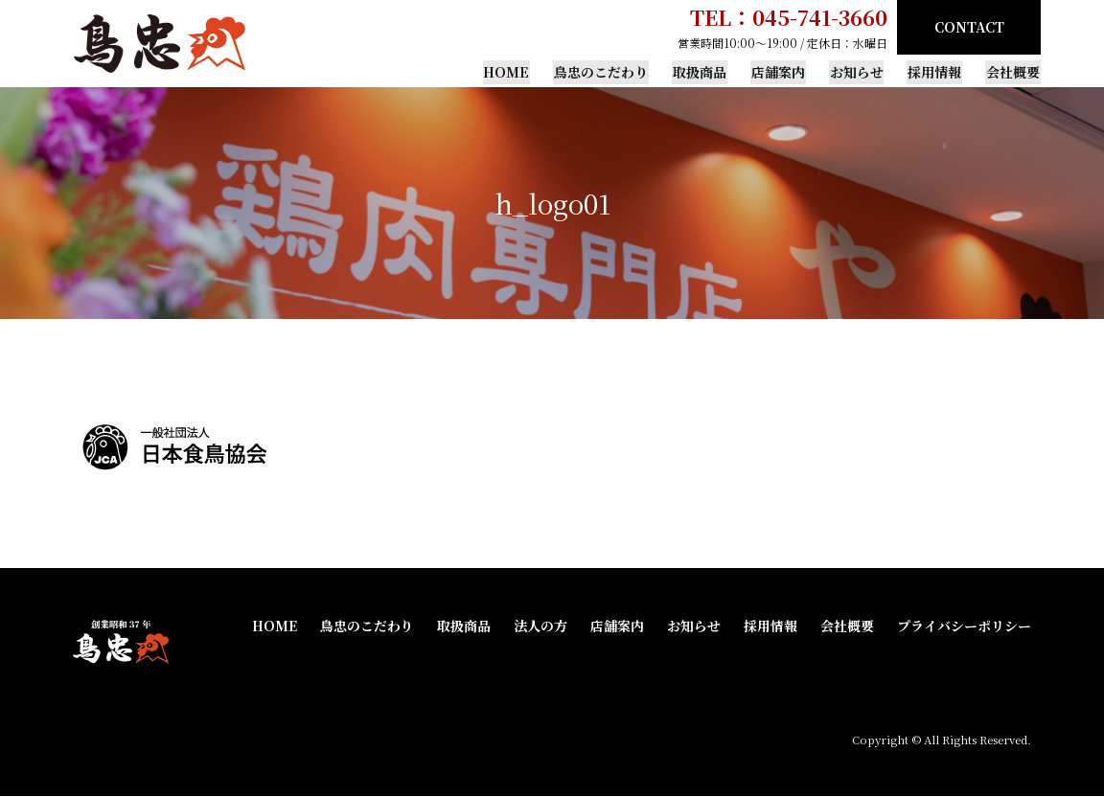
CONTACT (969, 26)
